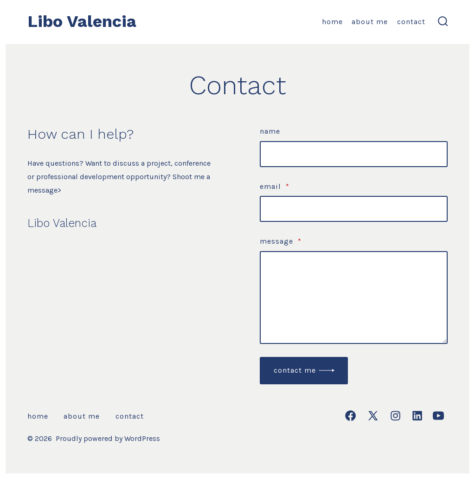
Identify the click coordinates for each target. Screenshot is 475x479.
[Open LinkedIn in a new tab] (417, 416)
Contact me (295, 370)
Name (270, 131)
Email (274, 186)
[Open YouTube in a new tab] (438, 416)
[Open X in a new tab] (373, 416)
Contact (411, 21)
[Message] (354, 297)
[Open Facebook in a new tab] (350, 416)
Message (281, 241)
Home (332, 21)
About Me (370, 21)
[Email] (354, 209)
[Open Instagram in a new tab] (395, 416)
